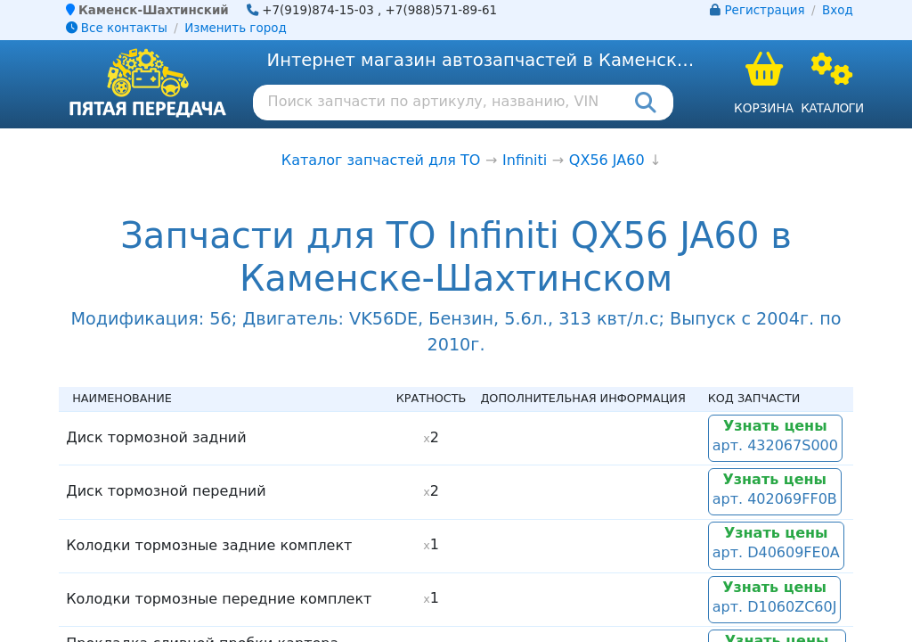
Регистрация (765, 10)
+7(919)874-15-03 (318, 10)
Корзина (764, 108)
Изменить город (235, 28)
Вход (837, 10)
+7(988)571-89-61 (442, 10)
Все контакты (116, 28)
